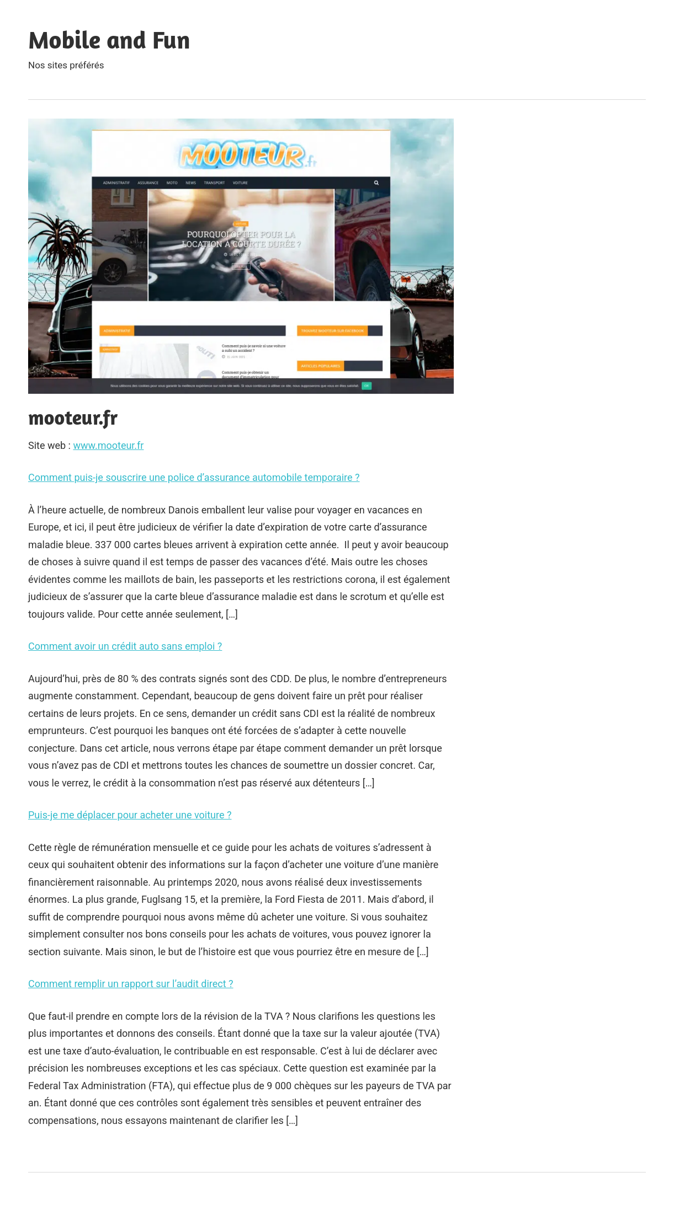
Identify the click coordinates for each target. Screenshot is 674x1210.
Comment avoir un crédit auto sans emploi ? (125, 646)
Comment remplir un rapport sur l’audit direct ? (130, 983)
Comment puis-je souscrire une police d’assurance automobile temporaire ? (194, 477)
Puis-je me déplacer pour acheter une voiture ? (129, 815)
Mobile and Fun (109, 39)
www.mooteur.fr (108, 445)
